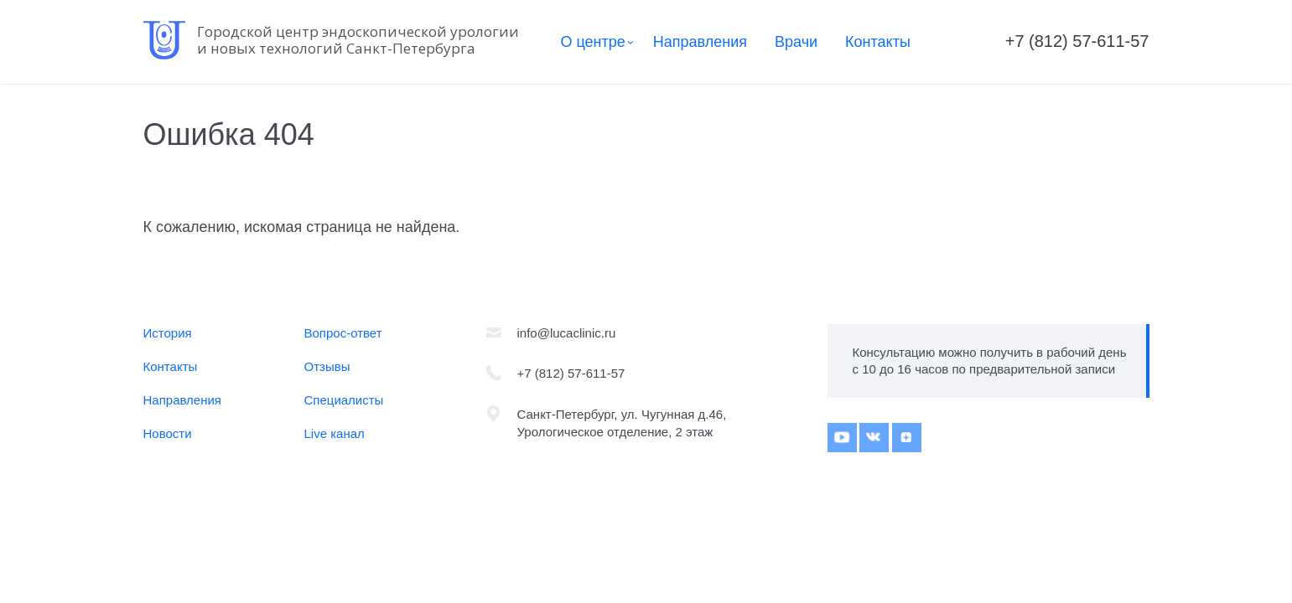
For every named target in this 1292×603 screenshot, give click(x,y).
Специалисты (344, 400)
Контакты (878, 42)
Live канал (334, 433)
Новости (167, 433)
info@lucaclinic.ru (566, 333)
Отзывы (327, 366)
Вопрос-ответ (343, 333)
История (167, 333)
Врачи (796, 42)
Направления (700, 42)
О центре (593, 42)
